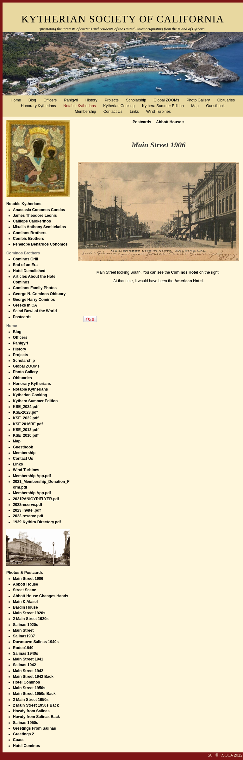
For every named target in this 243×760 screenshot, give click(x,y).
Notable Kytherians (23, 204)
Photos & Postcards (24, 572)
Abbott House (170, 122)
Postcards (142, 122)
